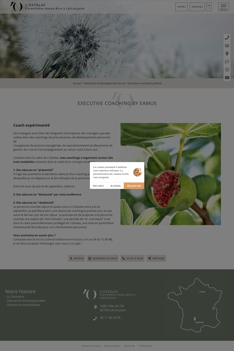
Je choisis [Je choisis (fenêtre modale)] (115, 185)
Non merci (98, 185)
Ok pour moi (134, 185)
